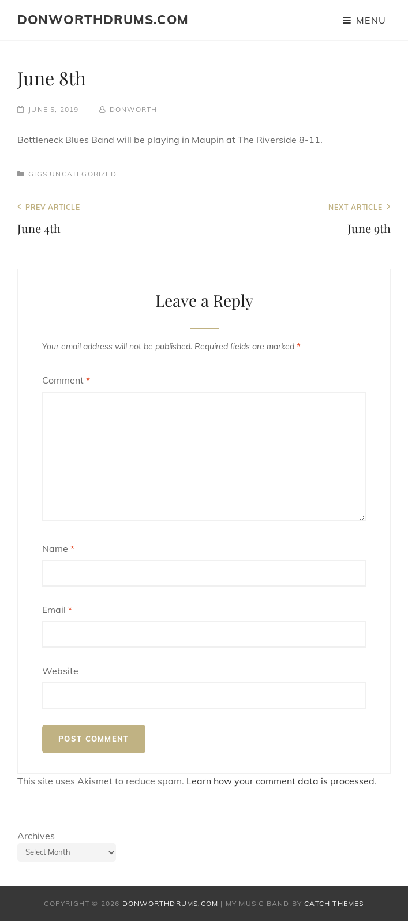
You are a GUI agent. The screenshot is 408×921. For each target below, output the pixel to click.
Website (60, 670)
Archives (36, 835)
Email (57, 609)
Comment (66, 380)
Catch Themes (334, 903)
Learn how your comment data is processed (280, 781)
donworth (134, 109)
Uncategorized (83, 174)
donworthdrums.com (103, 20)
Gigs (37, 174)
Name (58, 548)
